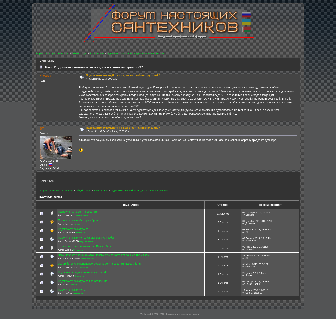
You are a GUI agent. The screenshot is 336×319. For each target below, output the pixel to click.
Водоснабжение (81, 215)
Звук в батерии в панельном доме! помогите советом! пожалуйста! (99, 263)
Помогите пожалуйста (71, 289)
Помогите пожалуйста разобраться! (80, 220)
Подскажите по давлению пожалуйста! (82, 272)
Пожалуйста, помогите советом (77, 211)
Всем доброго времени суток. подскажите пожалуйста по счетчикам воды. (104, 254)
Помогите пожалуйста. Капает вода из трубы (86, 237)
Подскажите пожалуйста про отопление (82, 281)
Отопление (79, 224)
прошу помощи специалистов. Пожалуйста (84, 246)
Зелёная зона (78, 293)
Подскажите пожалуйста (73, 229)
